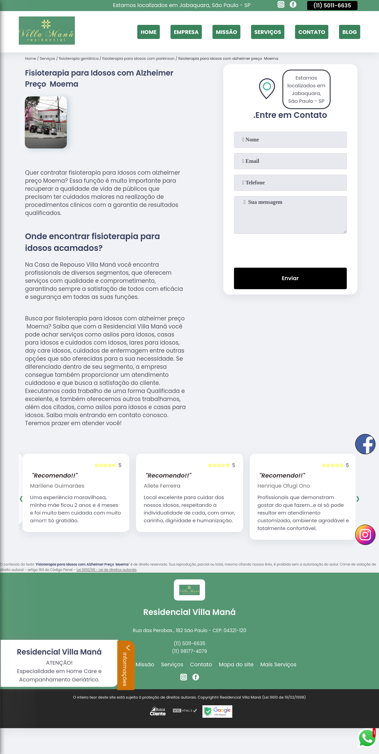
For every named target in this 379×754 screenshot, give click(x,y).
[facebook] (293, 5)
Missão (226, 32)
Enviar (290, 278)
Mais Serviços (278, 664)
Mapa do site (236, 664)
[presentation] (290, 249)
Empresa (186, 32)
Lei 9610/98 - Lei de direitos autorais (106, 569)
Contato (311, 32)
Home (149, 32)
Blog (349, 32)
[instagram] (281, 5)
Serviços (267, 32)
